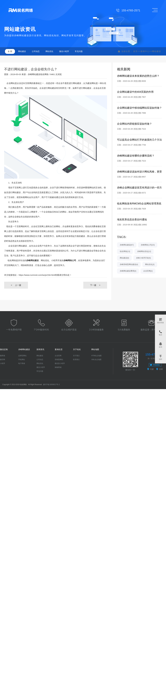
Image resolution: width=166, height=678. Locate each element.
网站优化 (49, 51)
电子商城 (21, 363)
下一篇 (95, 285)
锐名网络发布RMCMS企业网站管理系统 (139, 203)
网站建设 (22, 51)
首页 (135, 51)
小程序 (2, 363)
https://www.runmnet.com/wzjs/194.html (37, 275)
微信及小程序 (60, 363)
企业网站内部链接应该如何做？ (134, 123)
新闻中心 (145, 51)
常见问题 (79, 51)
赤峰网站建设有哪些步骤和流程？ (135, 155)
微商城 (2, 356)
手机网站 (21, 360)
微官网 (2, 360)
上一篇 (16, 285)
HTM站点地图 (96, 356)
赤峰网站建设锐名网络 (38, 74)
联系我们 (76, 360)
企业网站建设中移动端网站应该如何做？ (139, 107)
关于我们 (76, 356)
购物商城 (58, 367)
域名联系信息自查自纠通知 (132, 219)
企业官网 (58, 356)
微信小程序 (64, 51)
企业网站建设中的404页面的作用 (135, 91)
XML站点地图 (96, 360)
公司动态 (36, 51)
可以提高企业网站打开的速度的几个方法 (139, 139)
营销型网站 (59, 360)
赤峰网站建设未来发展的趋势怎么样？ (138, 76)
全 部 (10, 51)
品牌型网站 (22, 356)
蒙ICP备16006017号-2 (51, 384)
